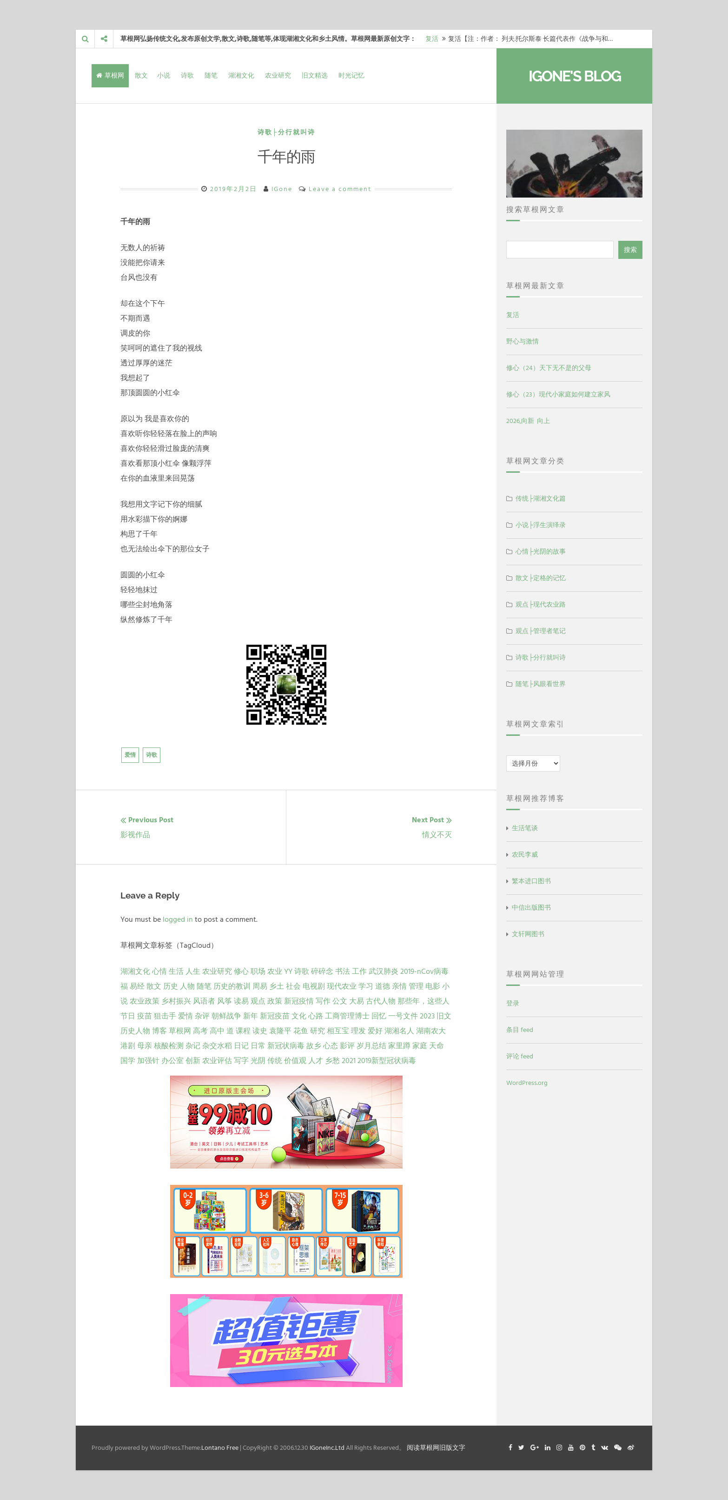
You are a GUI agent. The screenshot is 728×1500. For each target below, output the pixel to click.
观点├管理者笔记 (541, 631)
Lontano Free (219, 1447)
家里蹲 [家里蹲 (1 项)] (399, 1046)
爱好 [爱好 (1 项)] (375, 1031)
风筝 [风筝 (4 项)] (224, 1001)
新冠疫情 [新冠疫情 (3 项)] (299, 1001)
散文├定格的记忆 (541, 578)
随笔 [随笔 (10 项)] (204, 986)
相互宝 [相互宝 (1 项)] (338, 1031)
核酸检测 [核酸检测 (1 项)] (169, 1046)
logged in (178, 919)
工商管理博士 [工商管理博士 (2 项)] (347, 1016)
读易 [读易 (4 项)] (241, 1001)
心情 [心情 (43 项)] (159, 971)
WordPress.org (527, 1082)
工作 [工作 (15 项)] (359, 971)
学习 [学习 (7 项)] (365, 986)
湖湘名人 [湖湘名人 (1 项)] (399, 1031)
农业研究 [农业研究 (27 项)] (217, 971)
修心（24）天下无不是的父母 (548, 368)
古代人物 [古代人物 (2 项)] (381, 1001)
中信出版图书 (531, 907)
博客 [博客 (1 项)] (159, 1031)
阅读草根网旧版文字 (436, 1447)
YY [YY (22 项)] (288, 971)
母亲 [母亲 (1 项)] (144, 1046)
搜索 (630, 249)
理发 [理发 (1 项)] (358, 1031)
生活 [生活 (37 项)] (176, 971)
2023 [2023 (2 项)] (427, 1016)
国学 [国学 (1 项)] (127, 1061)
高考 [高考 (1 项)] (200, 1031)
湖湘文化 (241, 75)
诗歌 (187, 75)
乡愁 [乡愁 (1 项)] (332, 1061)
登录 (512, 1003)
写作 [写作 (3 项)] (323, 1001)
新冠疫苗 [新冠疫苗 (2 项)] (275, 1016)
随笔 (211, 75)
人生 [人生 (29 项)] (192, 971)
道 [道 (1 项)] (230, 1031)
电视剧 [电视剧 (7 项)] (314, 986)
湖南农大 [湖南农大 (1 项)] (431, 1031)
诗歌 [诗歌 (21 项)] (301, 971)
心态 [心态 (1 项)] (330, 1046)
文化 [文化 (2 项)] (298, 1016)
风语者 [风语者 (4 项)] (204, 1001)
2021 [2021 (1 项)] (349, 1061)
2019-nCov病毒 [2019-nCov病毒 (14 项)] (424, 971)
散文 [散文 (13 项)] (153, 986)
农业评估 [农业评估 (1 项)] (217, 1061)
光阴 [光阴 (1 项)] (258, 1061)
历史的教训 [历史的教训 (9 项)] (232, 986)
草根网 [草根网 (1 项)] (180, 1031)
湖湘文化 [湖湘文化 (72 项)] (135, 971)
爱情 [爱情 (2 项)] (185, 1016)
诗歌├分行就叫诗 (286, 132)
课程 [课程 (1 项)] (243, 1031)
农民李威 (525, 854)
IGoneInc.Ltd (327, 1447)
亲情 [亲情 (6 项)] (399, 986)
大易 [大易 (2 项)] (356, 1001)
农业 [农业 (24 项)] (274, 971)
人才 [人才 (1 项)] (315, 1061)
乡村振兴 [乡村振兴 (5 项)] (176, 1001)
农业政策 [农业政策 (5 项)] (144, 1001)
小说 (163, 75)
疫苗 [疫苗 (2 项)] (144, 1016)
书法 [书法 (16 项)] (342, 971)
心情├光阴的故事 (541, 551)
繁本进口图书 (531, 881)
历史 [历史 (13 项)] (170, 986)
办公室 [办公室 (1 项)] (172, 1061)
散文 (141, 75)
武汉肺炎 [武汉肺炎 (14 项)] (383, 971)
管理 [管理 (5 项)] (416, 986)
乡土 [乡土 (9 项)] (276, 986)
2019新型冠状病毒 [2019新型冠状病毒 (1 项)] (386, 1061)
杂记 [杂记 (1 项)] (192, 1046)
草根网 (110, 75)
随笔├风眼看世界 (541, 684)
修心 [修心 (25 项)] (241, 971)
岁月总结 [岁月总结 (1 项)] (371, 1046)
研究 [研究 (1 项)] (317, 1031)
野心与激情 (522, 341)
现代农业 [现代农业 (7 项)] (342, 986)
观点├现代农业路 (541, 604)
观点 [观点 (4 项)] (258, 1001)
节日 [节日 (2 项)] (127, 1016)
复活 (431, 38)
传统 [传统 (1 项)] (274, 1061)
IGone (281, 189)
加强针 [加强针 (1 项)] (148, 1061)
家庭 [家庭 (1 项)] (419, 1046)
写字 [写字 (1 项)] (241, 1061)
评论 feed (519, 1056)
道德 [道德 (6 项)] (382, 986)
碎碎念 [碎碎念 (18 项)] (322, 971)
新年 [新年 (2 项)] (250, 1016)
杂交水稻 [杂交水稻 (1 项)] (217, 1046)
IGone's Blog (575, 76)
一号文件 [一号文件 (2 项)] (403, 1016)
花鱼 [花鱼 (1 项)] (300, 1031)
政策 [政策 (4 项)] (274, 1001)
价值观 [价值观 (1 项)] (295, 1061)
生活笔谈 (525, 828)
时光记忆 (351, 75)
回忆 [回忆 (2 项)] (378, 1016)
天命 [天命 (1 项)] (436, 1046)
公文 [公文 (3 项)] (339, 1001)
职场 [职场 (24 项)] (258, 971)
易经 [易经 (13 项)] (137, 986)
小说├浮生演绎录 (541, 525)
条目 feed (519, 1029)
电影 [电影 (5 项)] (432, 986)
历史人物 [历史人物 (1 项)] (135, 1031)
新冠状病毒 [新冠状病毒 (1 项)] (285, 1046)
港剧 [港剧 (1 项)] (127, 1046)
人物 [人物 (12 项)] (187, 986)
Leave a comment (340, 189)
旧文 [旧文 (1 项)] (444, 1016)
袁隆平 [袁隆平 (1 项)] (280, 1031)
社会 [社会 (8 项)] (293, 986)
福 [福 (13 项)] (124, 986)
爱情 (130, 755)
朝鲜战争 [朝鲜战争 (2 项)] (226, 1016)
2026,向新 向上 (528, 421)
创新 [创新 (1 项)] (192, 1061)
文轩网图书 (528, 934)
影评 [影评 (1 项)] (347, 1046)
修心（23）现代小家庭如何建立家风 (558, 394)
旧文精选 (315, 75)
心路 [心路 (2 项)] (315, 1016)
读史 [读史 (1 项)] (259, 1031)
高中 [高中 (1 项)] (217, 1031)
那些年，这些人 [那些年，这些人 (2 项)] (423, 1001)
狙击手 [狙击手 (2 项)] (165, 1016)
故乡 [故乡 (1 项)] (313, 1046)
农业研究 (278, 75)
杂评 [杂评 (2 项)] (202, 1016)
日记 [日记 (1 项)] (241, 1046)
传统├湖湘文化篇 (541, 498)
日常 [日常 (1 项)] (258, 1046)
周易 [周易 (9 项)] (259, 986)
